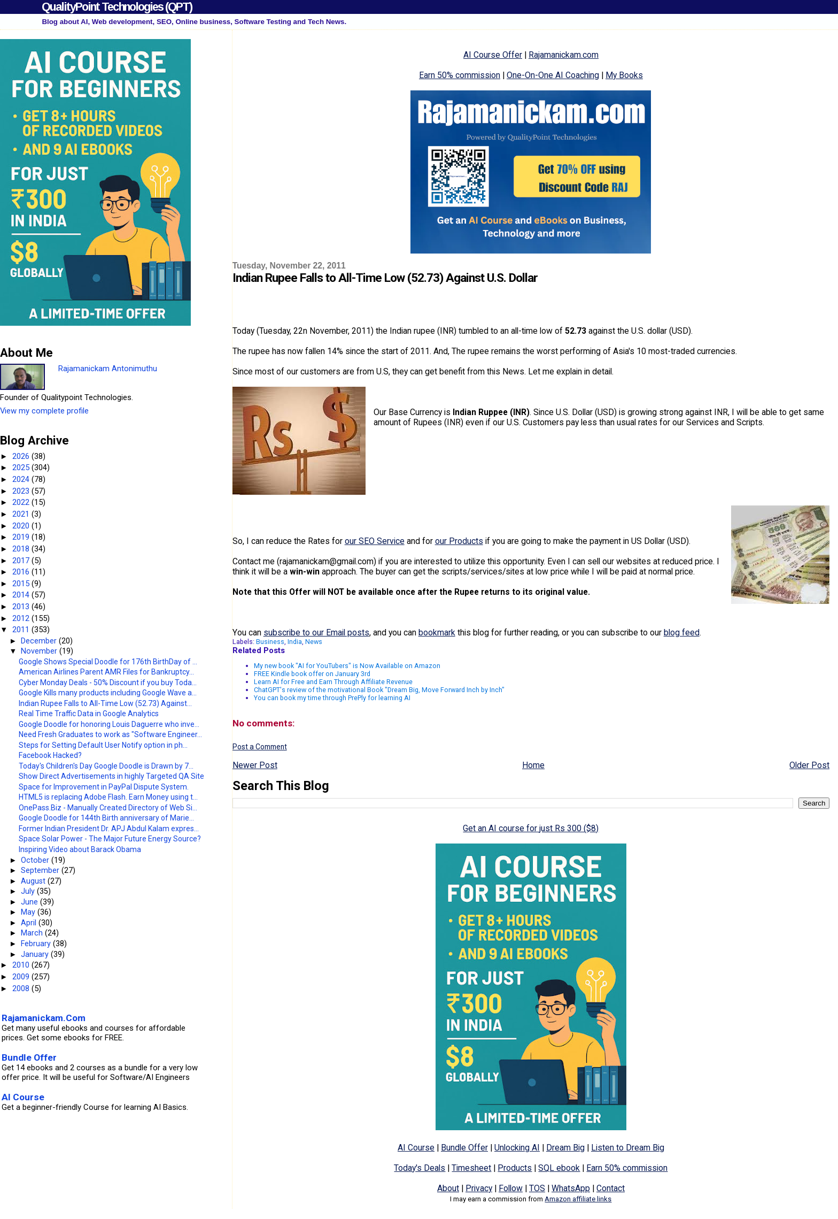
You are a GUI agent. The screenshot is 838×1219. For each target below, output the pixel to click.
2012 (22, 618)
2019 (22, 537)
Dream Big (565, 1148)
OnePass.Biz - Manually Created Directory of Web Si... (108, 807)
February (37, 943)
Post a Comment (259, 746)
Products (515, 1168)
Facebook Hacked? (50, 755)
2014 (22, 595)
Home (533, 765)
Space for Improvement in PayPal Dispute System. (104, 787)
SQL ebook (559, 1168)
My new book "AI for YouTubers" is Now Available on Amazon (347, 666)
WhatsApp (571, 1188)
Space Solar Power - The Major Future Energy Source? (110, 838)
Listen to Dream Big (627, 1148)
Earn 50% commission (459, 75)
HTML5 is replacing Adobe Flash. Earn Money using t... (108, 797)
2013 (22, 606)
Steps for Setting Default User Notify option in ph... (103, 745)
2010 (22, 965)
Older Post (809, 765)
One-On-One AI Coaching (553, 75)
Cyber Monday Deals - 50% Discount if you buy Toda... (108, 682)
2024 (22, 479)
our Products (459, 541)
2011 (22, 629)
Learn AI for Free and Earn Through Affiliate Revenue (333, 682)
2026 (22, 456)
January (36, 954)
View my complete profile (44, 411)
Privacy (478, 1188)
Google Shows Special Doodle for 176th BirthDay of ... (108, 661)
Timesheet (471, 1168)
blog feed (682, 632)
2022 (22, 502)
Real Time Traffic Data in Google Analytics (89, 713)
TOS (537, 1188)
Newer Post (254, 765)
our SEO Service (375, 541)
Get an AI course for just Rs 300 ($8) (531, 828)
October (36, 860)
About (448, 1188)
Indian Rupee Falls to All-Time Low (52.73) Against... (105, 703)
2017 (22, 560)
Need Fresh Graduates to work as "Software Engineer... (110, 734)
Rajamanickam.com (564, 55)
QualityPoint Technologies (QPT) (117, 6)
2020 (22, 526)
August (34, 881)
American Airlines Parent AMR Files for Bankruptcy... (106, 672)
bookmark (436, 632)
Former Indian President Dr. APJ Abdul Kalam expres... (109, 828)
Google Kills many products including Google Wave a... (108, 692)
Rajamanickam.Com (44, 1018)
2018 (22, 549)
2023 (22, 491)
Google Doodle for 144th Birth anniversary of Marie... (106, 818)
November (40, 651)
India (295, 642)
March (33, 933)
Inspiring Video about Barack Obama (80, 849)
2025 (22, 467)
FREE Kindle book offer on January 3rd (312, 674)
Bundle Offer (464, 1148)
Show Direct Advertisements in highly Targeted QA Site (111, 776)
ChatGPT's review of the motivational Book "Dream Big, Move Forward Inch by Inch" (379, 690)
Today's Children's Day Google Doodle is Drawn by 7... (106, 766)
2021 (22, 514)
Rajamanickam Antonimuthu (107, 368)
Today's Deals (419, 1168)
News (313, 642)
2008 (22, 988)
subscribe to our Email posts (316, 632)
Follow (511, 1188)
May (29, 912)
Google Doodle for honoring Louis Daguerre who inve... (109, 724)
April (29, 922)
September (41, 870)
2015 (22, 583)
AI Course (416, 1148)
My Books (624, 75)
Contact (610, 1188)
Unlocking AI (517, 1148)
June (30, 902)
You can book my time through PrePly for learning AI (332, 698)
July (29, 891)
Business (270, 642)
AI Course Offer (492, 55)
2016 (22, 572)
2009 (22, 977)
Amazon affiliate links (578, 1199)
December (40, 641)
